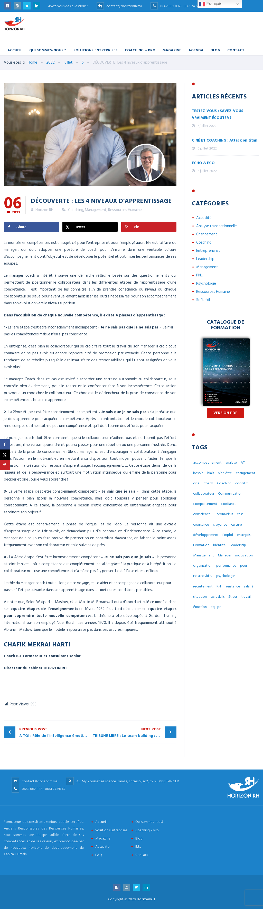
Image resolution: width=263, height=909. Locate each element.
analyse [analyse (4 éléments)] (231, 462)
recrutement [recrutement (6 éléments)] (203, 586)
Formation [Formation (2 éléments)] (201, 545)
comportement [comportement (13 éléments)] (205, 504)
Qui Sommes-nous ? (47, 50)
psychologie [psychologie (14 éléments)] (225, 576)
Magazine (172, 50)
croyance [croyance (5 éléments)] (220, 524)
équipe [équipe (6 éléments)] (216, 607)
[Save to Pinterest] (148, 227)
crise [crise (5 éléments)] (240, 514)
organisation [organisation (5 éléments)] (202, 565)
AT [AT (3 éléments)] (243, 462)
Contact (236, 50)
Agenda (196, 50)
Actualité (204, 218)
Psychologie (206, 283)
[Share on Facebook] (31, 227)
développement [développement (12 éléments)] (206, 535)
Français (210, 4)
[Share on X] (90, 227)
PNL (199, 275)
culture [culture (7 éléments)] (236, 524)
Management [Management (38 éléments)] (203, 555)
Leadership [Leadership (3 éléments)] (238, 545)
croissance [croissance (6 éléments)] (201, 524)
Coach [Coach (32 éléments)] (208, 483)
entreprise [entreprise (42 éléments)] (244, 535)
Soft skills (204, 300)
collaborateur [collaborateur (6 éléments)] (203, 493)
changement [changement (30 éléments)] (245, 473)
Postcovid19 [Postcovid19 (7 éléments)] (202, 576)
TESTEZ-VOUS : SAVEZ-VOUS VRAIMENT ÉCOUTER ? (217, 114)
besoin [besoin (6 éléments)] (198, 473)
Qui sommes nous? (149, 822)
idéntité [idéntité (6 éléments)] (219, 545)
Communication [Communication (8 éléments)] (230, 493)
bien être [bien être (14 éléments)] (225, 473)
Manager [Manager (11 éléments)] (224, 555)
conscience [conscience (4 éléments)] (202, 514)
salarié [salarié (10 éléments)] (248, 586)
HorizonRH (146, 899)
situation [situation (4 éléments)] (200, 597)
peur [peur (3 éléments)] (243, 565)
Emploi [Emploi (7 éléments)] (227, 535)
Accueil (14, 50)
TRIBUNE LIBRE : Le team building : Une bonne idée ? (134, 732)
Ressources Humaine (125, 210)
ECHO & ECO (203, 163)
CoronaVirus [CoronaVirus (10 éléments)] (223, 514)
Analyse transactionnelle (216, 226)
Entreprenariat (208, 250)
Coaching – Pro (140, 50)
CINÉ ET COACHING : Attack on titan (224, 140)
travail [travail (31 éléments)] (246, 597)
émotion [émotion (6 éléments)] (200, 607)
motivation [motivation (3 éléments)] (244, 555)
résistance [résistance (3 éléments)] (232, 586)
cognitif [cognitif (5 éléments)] (241, 483)
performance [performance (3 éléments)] (226, 565)
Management (96, 210)
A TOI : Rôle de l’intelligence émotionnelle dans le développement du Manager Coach (54, 732)
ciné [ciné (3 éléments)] (196, 483)
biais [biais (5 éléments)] (210, 473)
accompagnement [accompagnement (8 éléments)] (207, 462)
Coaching (75, 210)
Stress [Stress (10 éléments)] (232, 597)
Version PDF (225, 413)
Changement (206, 234)
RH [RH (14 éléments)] (219, 586)
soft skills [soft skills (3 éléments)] (217, 597)
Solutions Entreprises (95, 50)
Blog (215, 50)
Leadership (205, 259)
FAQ (98, 855)
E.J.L (138, 847)
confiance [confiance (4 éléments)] (229, 504)
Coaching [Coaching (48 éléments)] (224, 483)
